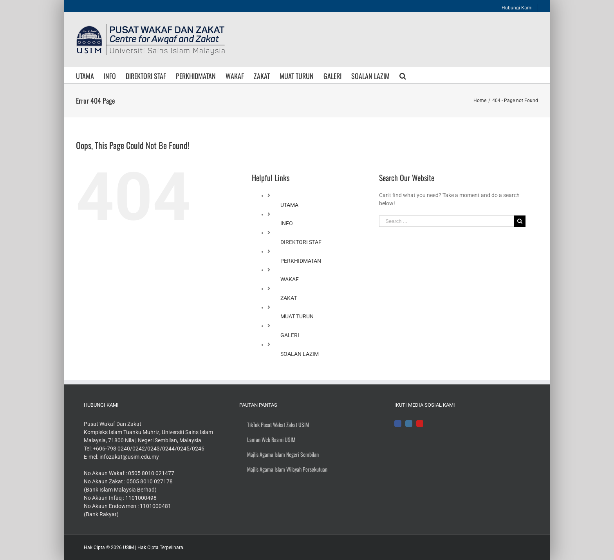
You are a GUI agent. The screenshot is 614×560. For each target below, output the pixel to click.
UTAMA (289, 205)
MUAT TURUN (297, 316)
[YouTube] (419, 423)
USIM (128, 547)
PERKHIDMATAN (300, 261)
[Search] (402, 75)
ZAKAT (288, 298)
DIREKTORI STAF (300, 242)
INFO (286, 223)
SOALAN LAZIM (299, 354)
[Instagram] (408, 423)
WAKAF (289, 279)
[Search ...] (446, 221)
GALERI (289, 335)
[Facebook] (397, 423)
